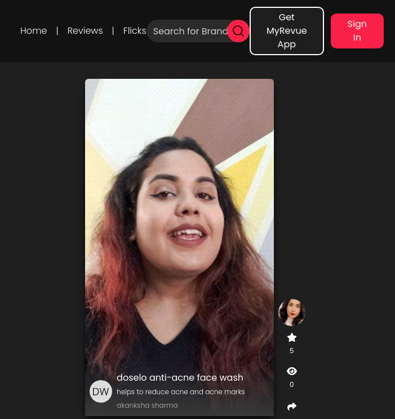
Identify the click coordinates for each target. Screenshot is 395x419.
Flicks (135, 30)
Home (33, 30)
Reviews (85, 30)
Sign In (357, 30)
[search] (238, 31)
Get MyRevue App (287, 31)
